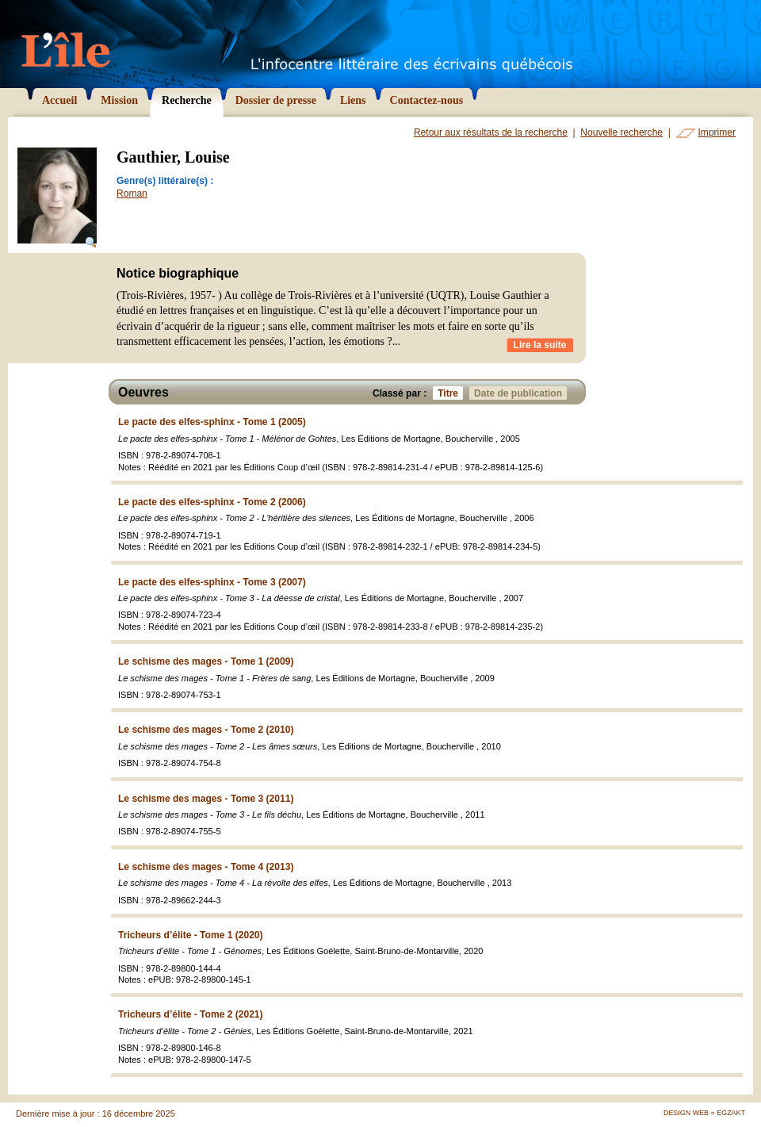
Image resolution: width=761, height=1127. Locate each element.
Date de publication (520, 393)
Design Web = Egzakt (704, 1113)
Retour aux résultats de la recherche (491, 132)
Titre (450, 393)
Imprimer (717, 132)
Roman (132, 193)
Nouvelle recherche (621, 132)
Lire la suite (540, 345)
